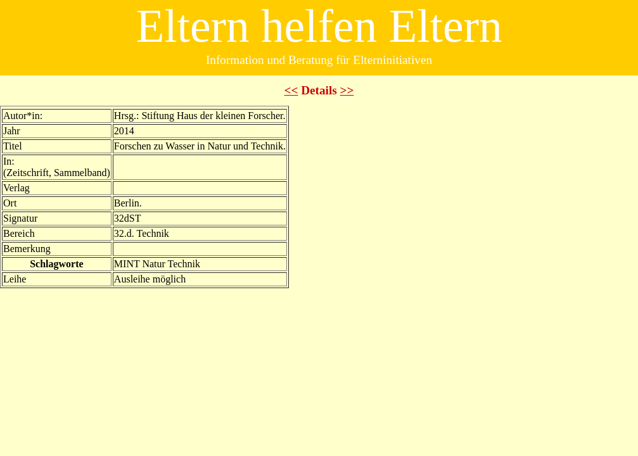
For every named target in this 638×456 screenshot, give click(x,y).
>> (347, 90)
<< (291, 90)
